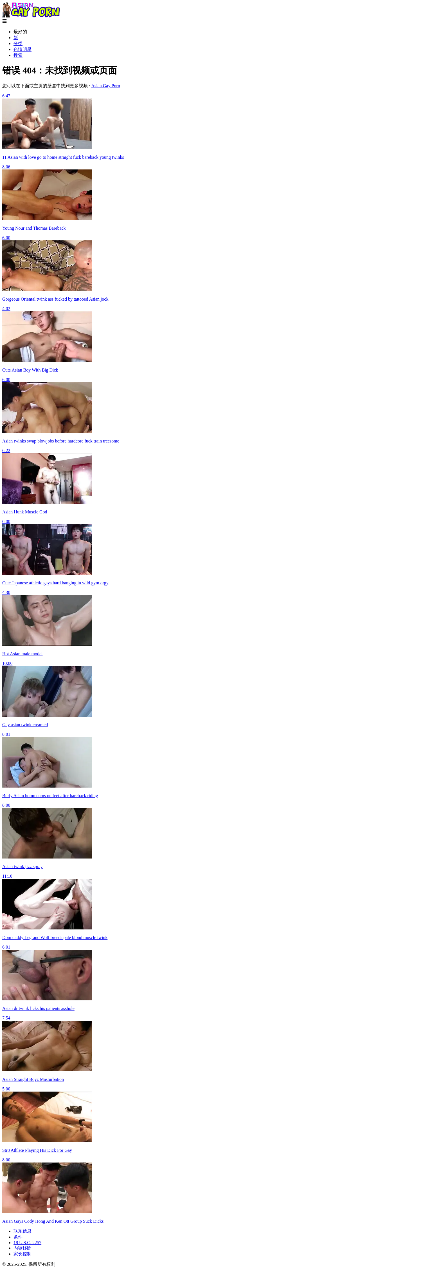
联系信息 (23, 1231)
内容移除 (23, 1248)
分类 (18, 43)
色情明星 (23, 49)
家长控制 (23, 1253)
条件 (18, 1237)
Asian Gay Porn (105, 85)
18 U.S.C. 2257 (27, 1242)
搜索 (18, 55)
